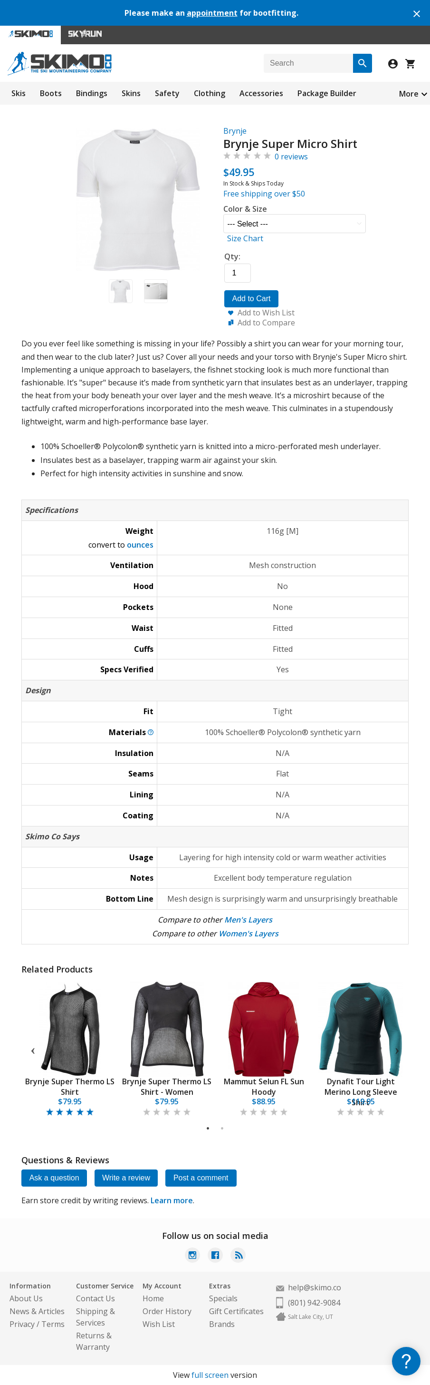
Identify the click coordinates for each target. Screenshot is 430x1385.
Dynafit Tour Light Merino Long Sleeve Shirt (361, 1092)
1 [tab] (208, 1128)
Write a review (127, 1178)
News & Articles (37, 1311)
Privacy (22, 1324)
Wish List (159, 1324)
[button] (121, 291)
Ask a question (54, 1178)
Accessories (261, 93)
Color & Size (245, 209)
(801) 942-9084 (314, 1302)
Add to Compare (266, 322)
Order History (167, 1311)
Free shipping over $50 (264, 193)
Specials (223, 1298)
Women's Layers (248, 933)
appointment (212, 13)
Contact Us (95, 1298)
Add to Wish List (266, 312)
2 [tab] (222, 1128)
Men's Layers (248, 919)
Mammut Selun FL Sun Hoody (264, 1086)
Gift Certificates (236, 1311)
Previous (32, 1049)
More (409, 93)
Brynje (235, 131)
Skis (18, 93)
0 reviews (291, 156)
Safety (167, 93)
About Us (26, 1298)
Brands (222, 1324)
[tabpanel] (69, 1049)
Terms (53, 1324)
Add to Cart (251, 299)
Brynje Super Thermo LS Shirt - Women (166, 1086)
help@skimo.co (314, 1287)
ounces (140, 545)
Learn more (172, 1200)
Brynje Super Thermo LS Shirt (70, 1086)
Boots (51, 93)
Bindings (91, 93)
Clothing (209, 93)
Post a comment (202, 1178)
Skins (131, 93)
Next (397, 1049)
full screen (210, 1375)
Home (153, 1298)
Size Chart (245, 238)
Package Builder (326, 93)
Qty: (232, 256)
